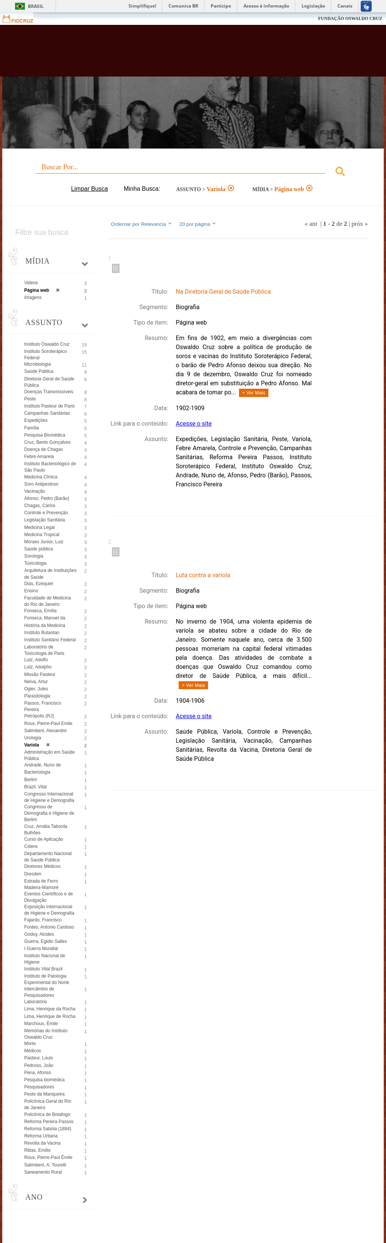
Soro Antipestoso (41, 484)
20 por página (198, 224)
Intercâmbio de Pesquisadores (39, 992)
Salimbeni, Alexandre (45, 730)
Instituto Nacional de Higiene (44, 959)
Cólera (30, 846)
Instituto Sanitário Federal (50, 639)
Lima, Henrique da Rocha (49, 1009)
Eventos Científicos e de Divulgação (48, 897)
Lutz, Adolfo (36, 659)
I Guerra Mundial (41, 948)
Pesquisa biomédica (44, 1079)
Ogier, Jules (36, 688)
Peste (30, 399)
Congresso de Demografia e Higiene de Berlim (49, 813)
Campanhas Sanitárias (47, 413)
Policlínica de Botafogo (47, 1114)
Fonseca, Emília (40, 610)
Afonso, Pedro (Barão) (46, 498)
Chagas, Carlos (39, 505)
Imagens (32, 297)
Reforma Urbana (41, 1136)
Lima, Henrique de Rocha (49, 1016)
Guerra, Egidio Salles (45, 941)
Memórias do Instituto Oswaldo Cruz (45, 1034)
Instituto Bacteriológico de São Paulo (50, 467)
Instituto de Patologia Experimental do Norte (46, 979)
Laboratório (35, 1001)
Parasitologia (37, 696)
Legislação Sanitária (44, 520)
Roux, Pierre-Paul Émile (48, 1157)
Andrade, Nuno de (42, 765)
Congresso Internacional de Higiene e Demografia (49, 797)
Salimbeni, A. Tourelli (45, 1165)
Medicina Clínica (40, 477)
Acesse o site (193, 423)
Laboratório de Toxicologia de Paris (44, 650)
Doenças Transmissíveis (48, 391)
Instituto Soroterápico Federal (45, 354)
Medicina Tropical (41, 534)
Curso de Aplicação (43, 839)
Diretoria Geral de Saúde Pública (49, 382)
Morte (30, 1043)
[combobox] (193, 172)
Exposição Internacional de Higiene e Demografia (49, 910)
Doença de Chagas (43, 449)
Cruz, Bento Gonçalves (47, 442)
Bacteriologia (37, 772)
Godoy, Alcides (39, 934)
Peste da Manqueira (44, 1094)
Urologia (32, 737)
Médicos (32, 1050)
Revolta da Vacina (42, 1143)
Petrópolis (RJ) (39, 716)
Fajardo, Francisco (42, 920)
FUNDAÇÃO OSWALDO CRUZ (350, 18)
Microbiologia (37, 364)
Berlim (30, 779)
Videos (31, 282)
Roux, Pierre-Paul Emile (48, 723)
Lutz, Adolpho (38, 667)
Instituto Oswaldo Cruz (47, 344)
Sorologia (33, 556)
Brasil (36, 6)
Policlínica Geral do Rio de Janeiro (47, 1104)
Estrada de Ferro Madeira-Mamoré (41, 884)
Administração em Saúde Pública (49, 755)
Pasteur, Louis (38, 1058)
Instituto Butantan (41, 632)
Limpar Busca (89, 188)
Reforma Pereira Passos (49, 1121)
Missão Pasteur (39, 674)
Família (31, 428)
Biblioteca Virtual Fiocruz (165, 53)
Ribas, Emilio (37, 1150)
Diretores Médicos (42, 866)
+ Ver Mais (253, 392)
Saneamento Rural (43, 1172)
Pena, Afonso (37, 1072)
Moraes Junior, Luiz (43, 541)
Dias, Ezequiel (38, 583)
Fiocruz (22, 18)
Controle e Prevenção (46, 512)
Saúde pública (38, 549)
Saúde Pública (38, 371)
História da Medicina (44, 625)
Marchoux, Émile (41, 1023)
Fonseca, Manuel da (44, 618)
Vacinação (34, 491)
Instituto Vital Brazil (43, 969)
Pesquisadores (39, 1087)
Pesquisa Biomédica (44, 435)
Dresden (32, 874)
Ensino (31, 590)
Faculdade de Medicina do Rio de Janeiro (47, 601)
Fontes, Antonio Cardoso (49, 927)
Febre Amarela (39, 456)
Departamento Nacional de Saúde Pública (48, 857)
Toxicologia (35, 563)
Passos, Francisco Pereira (42, 706)
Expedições (35, 420)
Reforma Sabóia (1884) (47, 1128)
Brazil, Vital (35, 786)
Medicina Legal (39, 527)
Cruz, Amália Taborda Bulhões (45, 829)
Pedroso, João (38, 1065)
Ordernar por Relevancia (141, 224)
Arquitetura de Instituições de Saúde (50, 573)
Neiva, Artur (36, 681)
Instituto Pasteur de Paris (49, 406)
